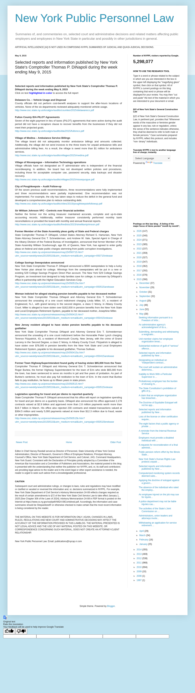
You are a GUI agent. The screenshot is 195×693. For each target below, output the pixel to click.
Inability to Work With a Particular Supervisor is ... (155, 375)
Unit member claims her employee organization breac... (156, 340)
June (142, 309)
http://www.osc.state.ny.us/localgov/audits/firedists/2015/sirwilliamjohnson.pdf (57, 224)
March (142, 535)
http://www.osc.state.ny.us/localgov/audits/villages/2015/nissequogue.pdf (54, 179)
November (144, 287)
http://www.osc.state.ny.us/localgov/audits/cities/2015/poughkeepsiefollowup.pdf (58, 203)
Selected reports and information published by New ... (155, 354)
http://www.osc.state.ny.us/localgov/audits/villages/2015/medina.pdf (51, 155)
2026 (139, 231)
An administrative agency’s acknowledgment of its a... (153, 326)
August (143, 300)
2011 (139, 562)
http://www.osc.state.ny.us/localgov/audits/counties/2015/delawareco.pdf (54, 110)
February (144, 539)
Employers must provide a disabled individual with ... (156, 439)
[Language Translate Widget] (151, 158)
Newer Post (22, 442)
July (141, 305)
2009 (139, 571)
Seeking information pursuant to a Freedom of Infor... (155, 319)
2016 (139, 275)
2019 (139, 261)
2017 (139, 270)
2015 (139, 279)
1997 (139, 580)
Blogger (111, 606)
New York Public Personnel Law (94, 18)
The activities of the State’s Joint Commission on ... (155, 509)
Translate (154, 163)
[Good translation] (9, 631)
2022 (139, 248)
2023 (139, 244)
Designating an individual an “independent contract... (153, 361)
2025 (139, 235)
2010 (139, 567)
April (141, 531)
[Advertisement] (156, 193)
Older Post (115, 442)
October (143, 292)
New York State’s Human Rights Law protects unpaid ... (157, 460)
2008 (139, 576)
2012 (139, 558)
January (143, 544)
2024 (139, 240)
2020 (139, 257)
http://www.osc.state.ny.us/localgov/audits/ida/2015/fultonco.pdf (49, 131)
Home (69, 442)
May (141, 314)
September (145, 296)
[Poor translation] (21, 631)
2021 (139, 253)
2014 (139, 549)
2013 (139, 554)
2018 (139, 266)
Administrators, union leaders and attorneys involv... (155, 517)
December (144, 283)
